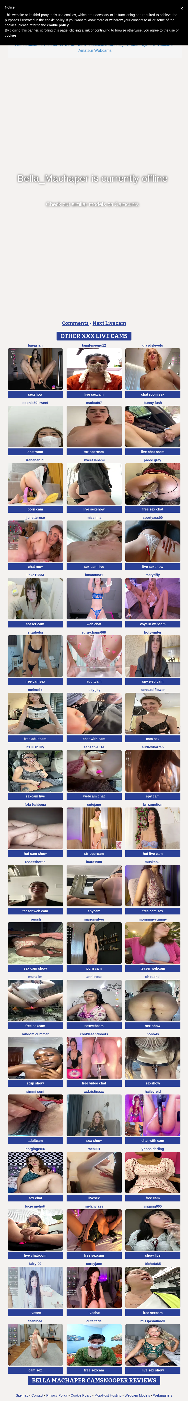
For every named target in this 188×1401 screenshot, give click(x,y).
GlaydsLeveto (152, 345)
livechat (94, 1313)
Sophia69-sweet (35, 403)
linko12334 (35, 575)
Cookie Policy (81, 1395)
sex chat (35, 1198)
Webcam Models (137, 1395)
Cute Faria (94, 1321)
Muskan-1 (153, 862)
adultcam (93, 681)
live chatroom (35, 1255)
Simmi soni (35, 1091)
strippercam (94, 452)
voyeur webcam (152, 624)
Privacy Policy (57, 1395)
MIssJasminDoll (152, 1321)
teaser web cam (35, 911)
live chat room (152, 452)
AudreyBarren (153, 747)
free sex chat (152, 509)
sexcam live (35, 796)
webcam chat (94, 796)
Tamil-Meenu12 (94, 345)
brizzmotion (153, 805)
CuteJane (94, 805)
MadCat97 (94, 403)
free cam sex (152, 911)
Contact (37, 1395)
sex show (152, 1026)
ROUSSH (35, 919)
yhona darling (152, 1149)
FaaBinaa (35, 1321)
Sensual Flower (152, 690)
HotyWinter (153, 632)
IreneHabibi (35, 460)
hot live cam (153, 854)
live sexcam (94, 394)
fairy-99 (35, 1264)
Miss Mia (94, 518)
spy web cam (152, 681)
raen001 (94, 1149)
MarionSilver (94, 919)
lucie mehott (35, 1206)
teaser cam (35, 624)
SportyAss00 (153, 518)
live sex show (153, 1370)
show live (152, 1255)
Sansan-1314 (94, 747)
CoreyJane (94, 1264)
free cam (153, 1198)
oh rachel (152, 977)
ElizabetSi (35, 632)
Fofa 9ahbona (35, 805)
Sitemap (22, 1395)
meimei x (35, 690)
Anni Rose (94, 977)
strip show (35, 1083)
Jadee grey (152, 460)
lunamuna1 (94, 575)
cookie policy (58, 25)
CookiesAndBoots (94, 1034)
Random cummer (35, 1034)
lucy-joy (94, 690)
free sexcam (35, 1026)
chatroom (35, 452)
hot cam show (35, 854)
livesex (94, 1198)
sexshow (35, 394)
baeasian (35, 345)
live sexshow (94, 509)
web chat (94, 624)
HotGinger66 (35, 1149)
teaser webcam (153, 968)
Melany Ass (94, 1206)
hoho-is (153, 1034)
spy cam (153, 796)
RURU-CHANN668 (94, 632)
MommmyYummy (153, 919)
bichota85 (153, 1264)
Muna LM (35, 977)
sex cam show (35, 968)
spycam (94, 911)
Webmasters (162, 1395)
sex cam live (94, 567)
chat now (35, 567)
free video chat (94, 1083)
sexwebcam (94, 1026)
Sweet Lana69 (94, 460)
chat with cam (94, 739)
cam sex (152, 739)
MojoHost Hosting (108, 1395)
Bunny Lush (153, 403)
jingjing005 (153, 1206)
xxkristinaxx (94, 1091)
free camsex (35, 681)
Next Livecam (109, 323)
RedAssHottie (35, 862)
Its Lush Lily (35, 747)
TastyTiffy (153, 575)
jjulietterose (35, 518)
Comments (75, 323)
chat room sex (152, 394)
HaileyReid (153, 1091)
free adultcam (35, 739)
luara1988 (94, 862)
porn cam (35, 509)
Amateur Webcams (95, 50)
